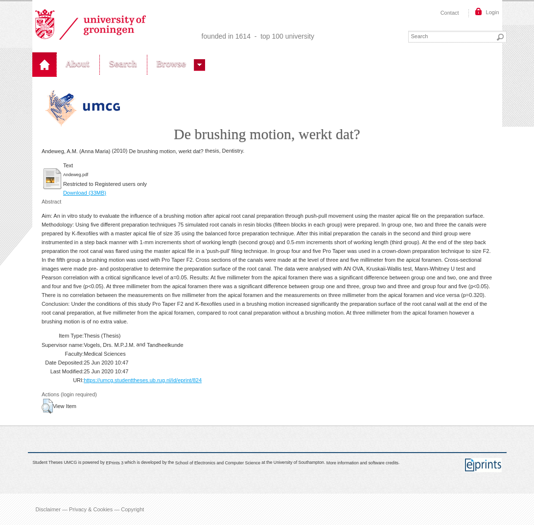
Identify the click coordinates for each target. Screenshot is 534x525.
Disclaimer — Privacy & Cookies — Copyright (90, 509)
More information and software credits (362, 462)
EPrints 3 (114, 462)
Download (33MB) (84, 193)
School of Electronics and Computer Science (217, 462)
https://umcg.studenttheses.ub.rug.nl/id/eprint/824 (143, 380)
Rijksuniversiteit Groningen (90, 24)
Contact (450, 13)
